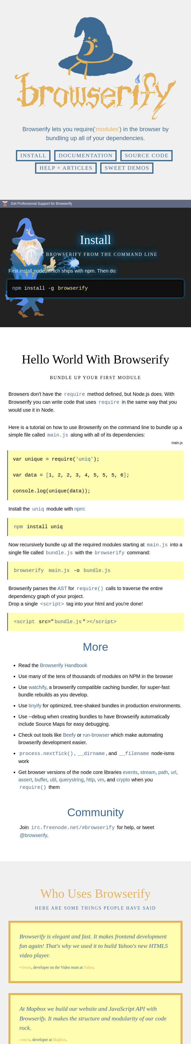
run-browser (96, 731)
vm (100, 775)
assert (25, 775)
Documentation (86, 155)
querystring (71, 775)
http (90, 775)
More (95, 643)
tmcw (26, 1034)
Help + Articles (66, 168)
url (173, 767)
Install (33, 155)
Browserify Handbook (63, 661)
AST (62, 585)
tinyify (35, 701)
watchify (37, 683)
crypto (123, 775)
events (130, 767)
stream (147, 767)
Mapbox (59, 1034)
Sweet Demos (127, 168)
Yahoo (89, 962)
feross (26, 962)
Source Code (147, 155)
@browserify (33, 830)
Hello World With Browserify (95, 359)
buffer (41, 775)
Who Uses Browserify (95, 888)
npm (90, 271)
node (39, 271)
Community (95, 807)
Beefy (69, 731)
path (163, 767)
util (53, 775)
